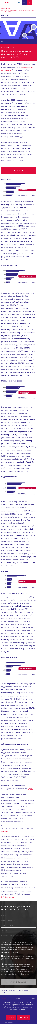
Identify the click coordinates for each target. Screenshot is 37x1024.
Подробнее (8, 1022)
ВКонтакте (12, 990)
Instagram (20, 990)
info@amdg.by (7, 897)
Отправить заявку (18, 982)
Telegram (4, 992)
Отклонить (23, 1017)
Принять (10, 1017)
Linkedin (26, 990)
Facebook (4, 990)
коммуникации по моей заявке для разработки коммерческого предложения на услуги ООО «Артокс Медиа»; (17, 958)
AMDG (5, 2)
